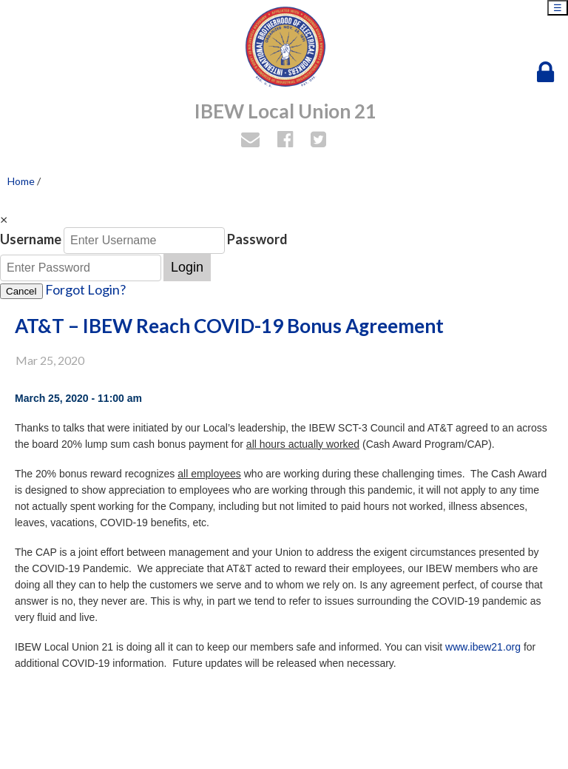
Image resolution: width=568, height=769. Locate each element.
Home (21, 181)
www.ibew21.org (483, 647)
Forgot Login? (85, 289)
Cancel (21, 291)
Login (187, 267)
